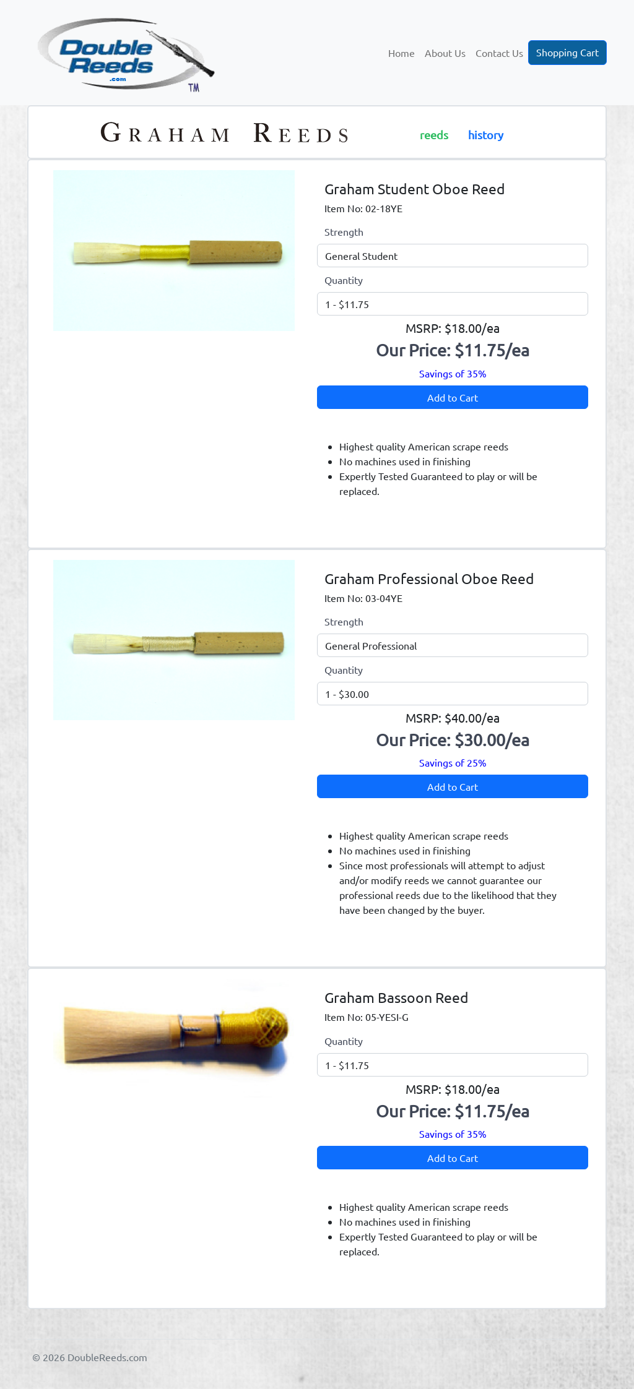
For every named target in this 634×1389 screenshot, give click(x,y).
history (485, 134)
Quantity (343, 279)
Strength (343, 231)
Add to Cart (452, 397)
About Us (445, 52)
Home (401, 52)
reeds (434, 134)
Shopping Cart (567, 52)
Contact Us (499, 52)
